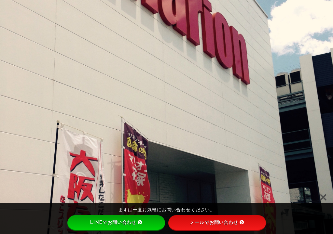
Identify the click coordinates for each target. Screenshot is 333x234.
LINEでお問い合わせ (116, 222)
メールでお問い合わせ (217, 222)
